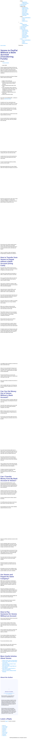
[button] (27, 22)
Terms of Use (4, 727)
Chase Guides (24, 32)
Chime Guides (22, 5)
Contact (23, 18)
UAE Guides (24, 15)
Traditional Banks (25, 3)
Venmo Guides (24, 33)
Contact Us (4, 735)
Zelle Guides (24, 12)
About (21, 16)
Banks (21, 23)
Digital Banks (24, 2)
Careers (23, 42)
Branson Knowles (6, 62)
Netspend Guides (25, 13)
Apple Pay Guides (25, 8)
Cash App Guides (23, 4)
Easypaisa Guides (25, 14)
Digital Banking (25, 7)
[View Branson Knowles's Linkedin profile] (9, 689)
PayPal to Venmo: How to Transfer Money (9, 660)
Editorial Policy (25, 43)
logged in (6, 721)
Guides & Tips (22, 6)
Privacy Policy (4, 726)
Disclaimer (4, 728)
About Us (4, 725)
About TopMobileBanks (26, 17)
